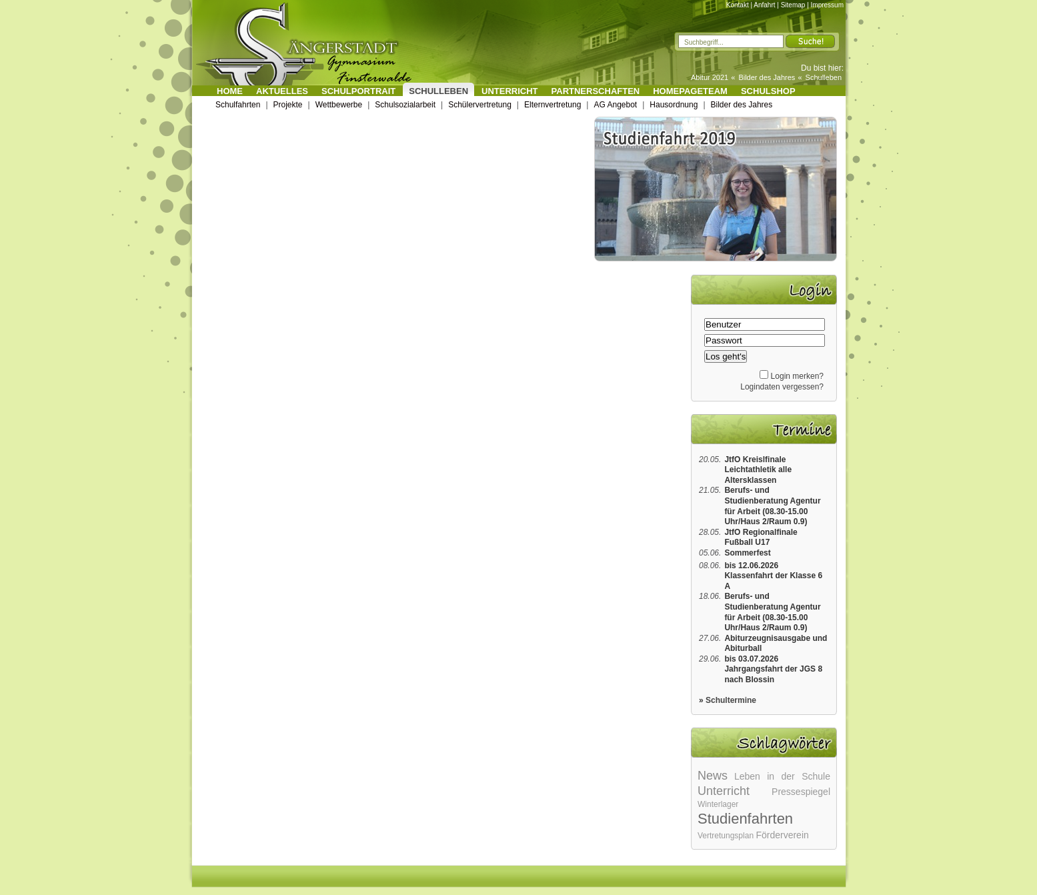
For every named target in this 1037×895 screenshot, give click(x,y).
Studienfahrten (745, 818)
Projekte (288, 104)
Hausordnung (674, 104)
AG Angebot (615, 104)
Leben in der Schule (782, 776)
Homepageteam (690, 91)
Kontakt (737, 5)
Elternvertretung (552, 104)
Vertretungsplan (726, 835)
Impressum (827, 5)
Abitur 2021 (709, 77)
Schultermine (731, 700)
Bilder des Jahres (766, 77)
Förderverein (782, 835)
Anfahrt (764, 5)
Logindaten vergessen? (782, 386)
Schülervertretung (479, 104)
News (713, 775)
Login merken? (797, 376)
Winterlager (718, 804)
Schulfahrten (237, 104)
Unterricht (509, 91)
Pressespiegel (801, 791)
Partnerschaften (596, 91)
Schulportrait (358, 91)
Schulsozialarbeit (405, 104)
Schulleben (824, 77)
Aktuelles (282, 91)
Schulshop (768, 91)
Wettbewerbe (338, 104)
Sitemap (793, 5)
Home (230, 91)
